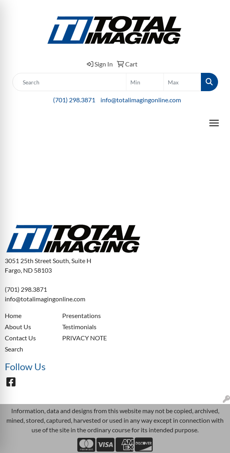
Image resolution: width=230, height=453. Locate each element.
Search (14, 349)
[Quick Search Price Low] (145, 82)
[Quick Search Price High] (182, 82)
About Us (18, 326)
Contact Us (20, 338)
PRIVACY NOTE (84, 338)
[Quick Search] (69, 82)
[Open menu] (214, 123)
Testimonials (79, 326)
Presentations (81, 315)
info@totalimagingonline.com (140, 99)
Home (13, 315)
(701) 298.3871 (74, 99)
